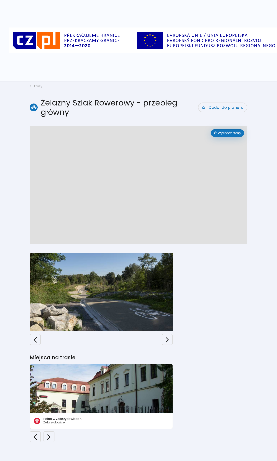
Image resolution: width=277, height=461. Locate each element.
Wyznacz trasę (227, 133)
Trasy (36, 86)
